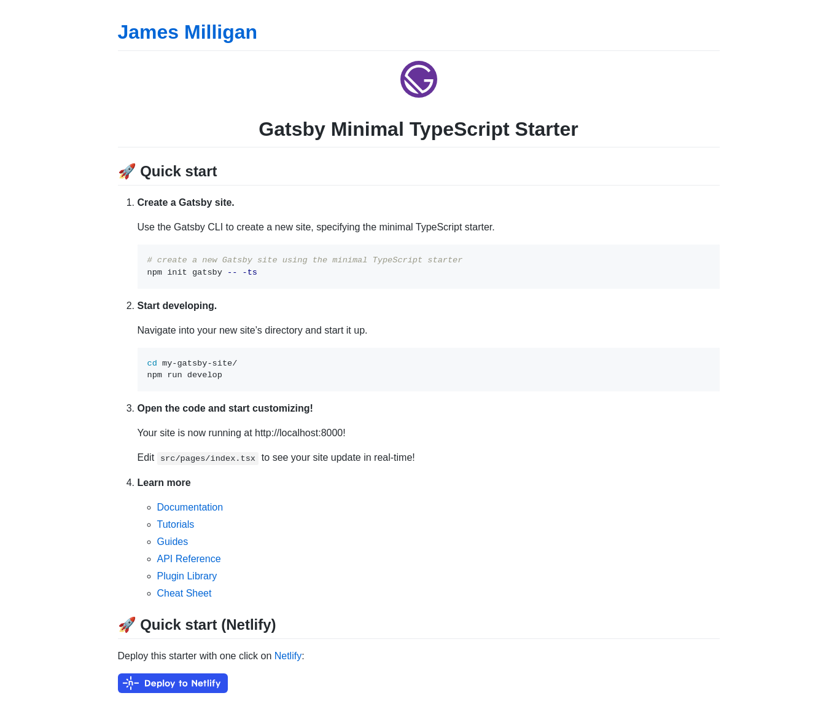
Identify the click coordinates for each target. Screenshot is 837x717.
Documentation (190, 507)
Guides (173, 541)
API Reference (189, 559)
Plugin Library (187, 576)
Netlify (288, 656)
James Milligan (188, 32)
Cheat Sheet (184, 593)
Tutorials (176, 524)
